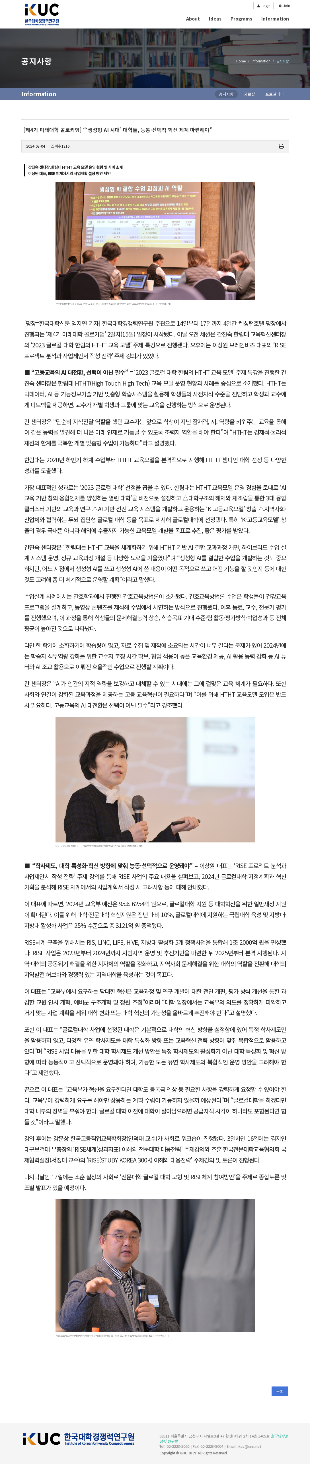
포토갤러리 (274, 94)
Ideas (215, 18)
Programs (241, 18)
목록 (279, 1391)
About (193, 18)
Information (275, 18)
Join (284, 6)
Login (263, 5)
